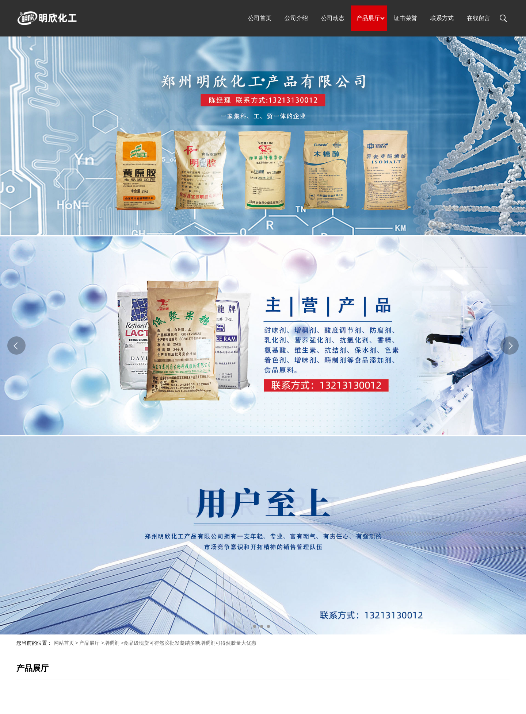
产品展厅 (89, 643)
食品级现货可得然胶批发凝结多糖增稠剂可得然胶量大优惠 (189, 643)
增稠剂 (111, 643)
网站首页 (64, 643)
